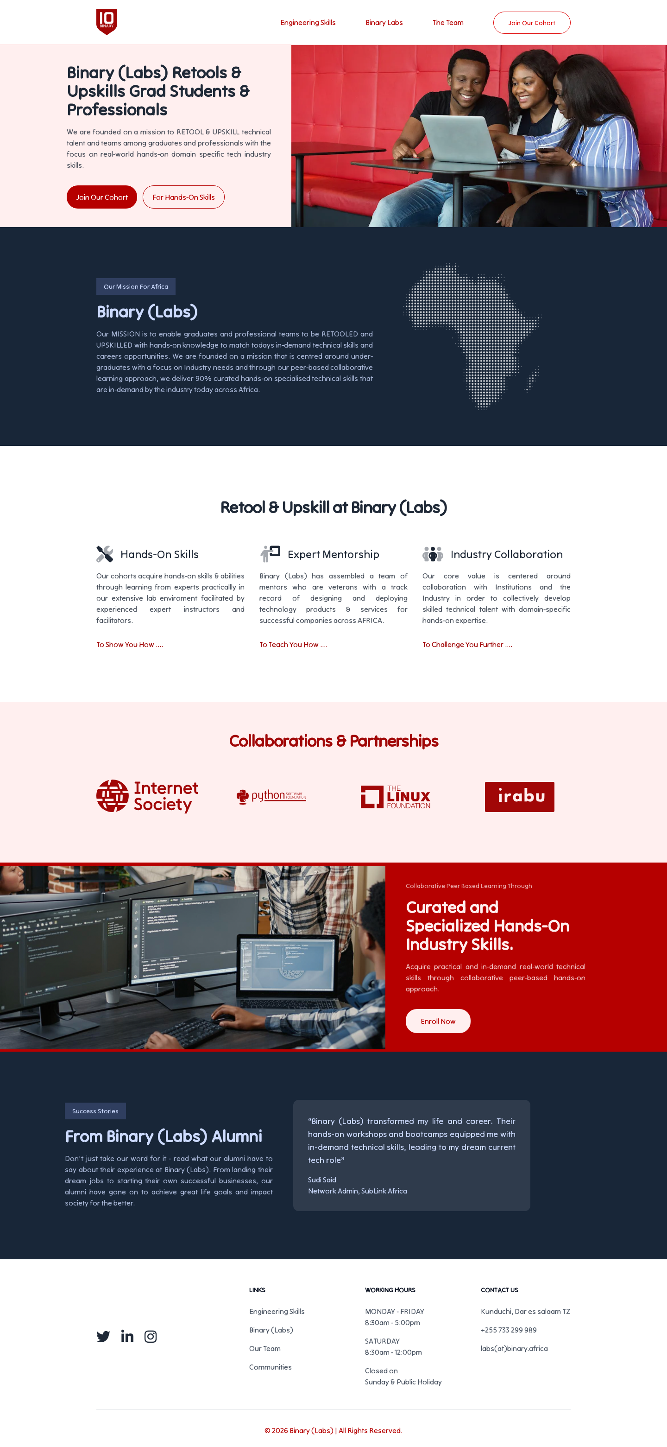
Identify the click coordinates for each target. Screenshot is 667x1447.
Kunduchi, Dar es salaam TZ (526, 1311)
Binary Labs (384, 22)
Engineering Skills (308, 22)
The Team (448, 22)
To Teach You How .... (293, 644)
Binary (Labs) (271, 1329)
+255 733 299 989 (509, 1329)
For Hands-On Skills (183, 197)
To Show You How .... (129, 644)
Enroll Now (438, 1021)
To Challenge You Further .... (467, 644)
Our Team (265, 1348)
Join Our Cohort (532, 23)
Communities (270, 1366)
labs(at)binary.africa (514, 1348)
